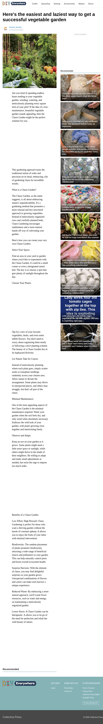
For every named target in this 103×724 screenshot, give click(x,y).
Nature (82, 4)
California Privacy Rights (91, 694)
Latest (53, 688)
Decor (90, 4)
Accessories (69, 4)
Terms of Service (89, 688)
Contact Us (68, 691)
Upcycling (45, 4)
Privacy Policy (87, 691)
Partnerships (68, 688)
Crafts (35, 4)
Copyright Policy (88, 698)
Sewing (57, 4)
